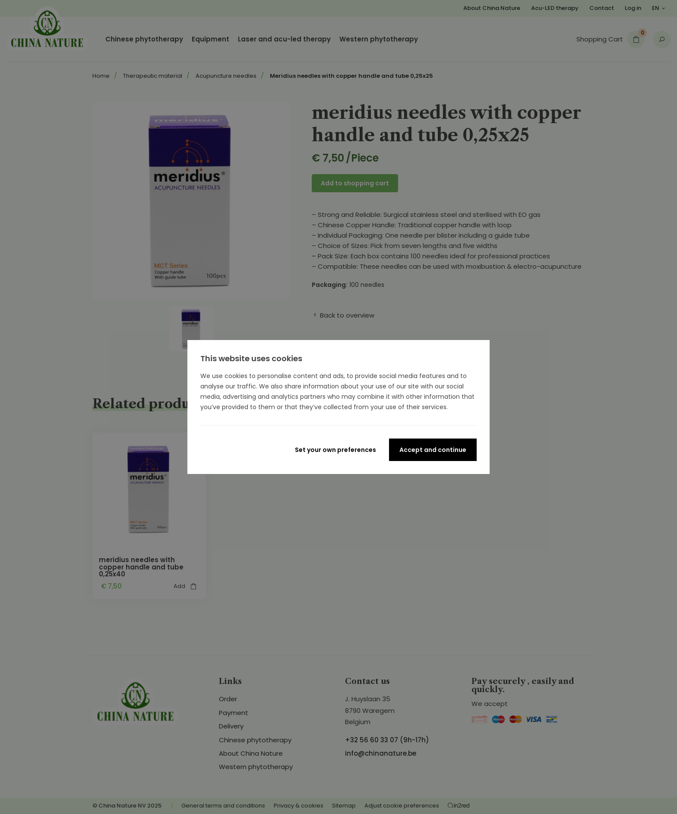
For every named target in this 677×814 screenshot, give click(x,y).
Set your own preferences (335, 449)
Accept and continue (432, 449)
